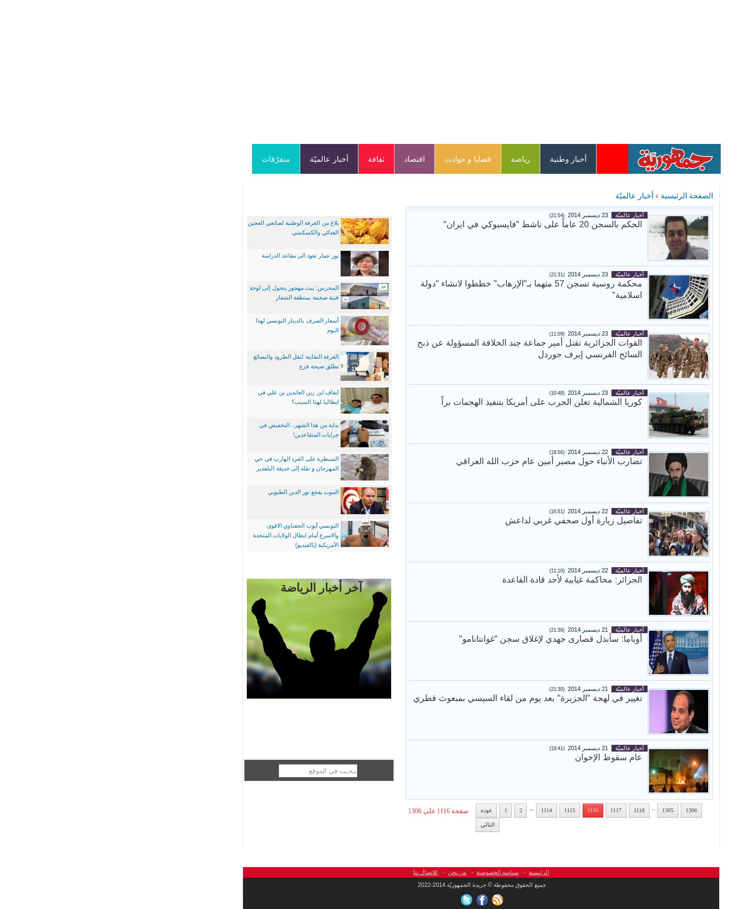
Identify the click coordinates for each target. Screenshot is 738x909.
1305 (555, 810)
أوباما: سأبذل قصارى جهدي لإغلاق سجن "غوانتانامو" (438, 639)
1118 (527, 810)
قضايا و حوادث (355, 159)
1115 (457, 810)
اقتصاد (302, 159)
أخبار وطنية (456, 159)
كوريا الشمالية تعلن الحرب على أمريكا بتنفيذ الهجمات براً (429, 402)
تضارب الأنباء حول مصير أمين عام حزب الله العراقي (437, 461)
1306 (579, 810)
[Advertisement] (369, 71)
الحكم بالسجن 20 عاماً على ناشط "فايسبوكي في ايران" (430, 224)
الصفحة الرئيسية (574, 196)
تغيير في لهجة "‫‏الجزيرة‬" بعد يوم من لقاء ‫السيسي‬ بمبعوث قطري (415, 698)
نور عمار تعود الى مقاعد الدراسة (188, 255)
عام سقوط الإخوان (496, 757)
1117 (503, 810)
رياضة (408, 159)
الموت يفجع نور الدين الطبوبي (191, 492)
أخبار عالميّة (217, 159)
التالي (375, 824)
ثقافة (264, 159)
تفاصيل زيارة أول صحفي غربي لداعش (461, 520)
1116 (480, 810)
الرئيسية (427, 872)
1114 (434, 810)
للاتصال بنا (313, 872)
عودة (374, 810)
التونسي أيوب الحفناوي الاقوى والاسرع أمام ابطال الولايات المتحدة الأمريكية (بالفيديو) (184, 535)
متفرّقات (164, 159)
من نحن (345, 872)
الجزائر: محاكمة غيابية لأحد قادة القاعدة (460, 579)
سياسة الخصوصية (385, 872)
